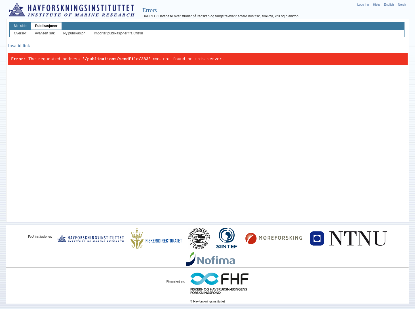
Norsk (402, 4)
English (389, 4)
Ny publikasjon (74, 33)
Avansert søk (45, 33)
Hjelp (376, 4)
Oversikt (20, 33)
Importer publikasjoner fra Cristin (118, 33)
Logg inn (363, 4)
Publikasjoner (46, 26)
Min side (20, 26)
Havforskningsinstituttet (209, 301)
